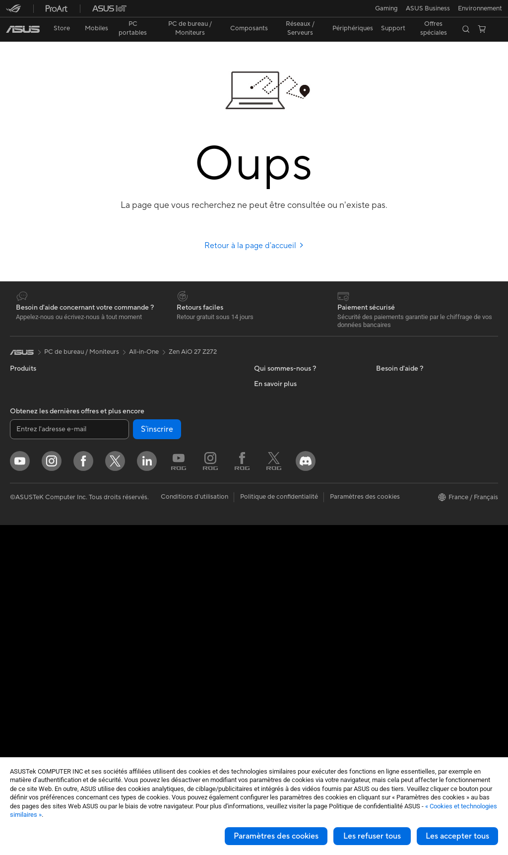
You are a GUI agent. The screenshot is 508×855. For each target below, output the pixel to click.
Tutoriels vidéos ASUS (286, 583)
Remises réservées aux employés (424, 530)
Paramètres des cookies (276, 836)
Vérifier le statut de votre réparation (306, 545)
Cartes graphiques (37, 696)
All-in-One (25, 561)
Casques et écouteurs (161, 598)
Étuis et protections (159, 643)
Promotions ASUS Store (411, 486)
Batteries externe (155, 688)
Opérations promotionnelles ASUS (426, 501)
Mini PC (21, 606)
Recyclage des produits (288, 628)
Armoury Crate (398, 590)
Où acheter (270, 426)
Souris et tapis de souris (164, 584)
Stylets (140, 703)
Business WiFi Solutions (164, 494)
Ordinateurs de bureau (43, 576)
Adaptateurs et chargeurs (167, 658)
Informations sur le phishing (416, 545)
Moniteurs (25, 531)
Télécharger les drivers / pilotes (299, 530)
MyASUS (267, 613)
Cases (19, 666)
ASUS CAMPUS (399, 516)
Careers (265, 470)
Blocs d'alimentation (39, 711)
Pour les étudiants (36, 486)
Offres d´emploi (276, 411)
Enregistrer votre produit (290, 516)
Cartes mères (29, 651)
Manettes (144, 718)
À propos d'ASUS (279, 366)
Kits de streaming (155, 613)
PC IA (384, 411)
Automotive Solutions (408, 471)
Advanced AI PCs (401, 426)
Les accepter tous (457, 836)
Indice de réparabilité (285, 643)
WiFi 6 (139, 449)
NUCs (19, 591)
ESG (382, 366)
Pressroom (270, 456)
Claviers (142, 569)
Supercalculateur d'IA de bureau (177, 523)
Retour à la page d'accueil (254, 228)
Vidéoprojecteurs (35, 546)
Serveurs (143, 538)
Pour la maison (31, 442)
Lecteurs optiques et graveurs (173, 404)
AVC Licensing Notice (408, 560)
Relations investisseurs (287, 381)
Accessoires (27, 396)
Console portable (35, 411)
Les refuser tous (372, 836)
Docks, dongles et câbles (166, 673)
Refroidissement (34, 681)
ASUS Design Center (406, 441)
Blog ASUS (392, 575)
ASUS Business (398, 456)
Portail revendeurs (281, 441)
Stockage (144, 419)
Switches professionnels (165, 509)
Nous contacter (277, 501)
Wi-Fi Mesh (147, 479)
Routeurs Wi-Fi (152, 464)
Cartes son (146, 389)
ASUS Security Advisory (289, 598)
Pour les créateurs (36, 471)
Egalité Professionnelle (287, 396)
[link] (254, 12)
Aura (383, 605)
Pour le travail (30, 456)
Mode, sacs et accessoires (168, 628)
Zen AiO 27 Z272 (193, 334)
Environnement (398, 381)
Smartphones (30, 382)
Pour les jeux (28, 501)
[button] (13, 11)
